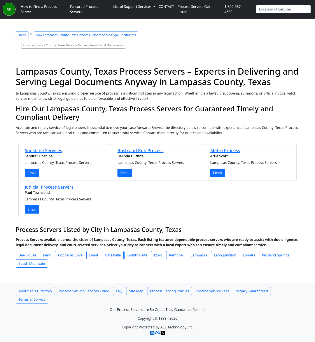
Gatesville (113, 255)
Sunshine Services (43, 150)
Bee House (27, 255)
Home (22, 35)
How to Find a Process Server (39, 9)
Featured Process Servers (84, 9)
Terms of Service (32, 299)
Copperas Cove (70, 255)
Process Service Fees (212, 291)
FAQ (119, 291)
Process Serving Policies (169, 291)
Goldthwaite (137, 255)
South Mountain (32, 263)
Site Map (136, 291)
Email (32, 172)
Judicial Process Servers (49, 187)
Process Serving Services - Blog (84, 291)
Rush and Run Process (140, 150)
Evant (93, 255)
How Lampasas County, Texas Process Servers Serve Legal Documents (86, 35)
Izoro (158, 255)
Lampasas (199, 255)
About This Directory (35, 291)
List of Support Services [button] (132, 6)
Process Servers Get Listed (194, 9)
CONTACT (166, 6)
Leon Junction (225, 255)
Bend (47, 255)
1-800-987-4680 (233, 9)
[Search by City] (283, 9)
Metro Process (225, 150)
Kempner (176, 255)
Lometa (249, 255)
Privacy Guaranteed (252, 291)
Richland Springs (275, 255)
